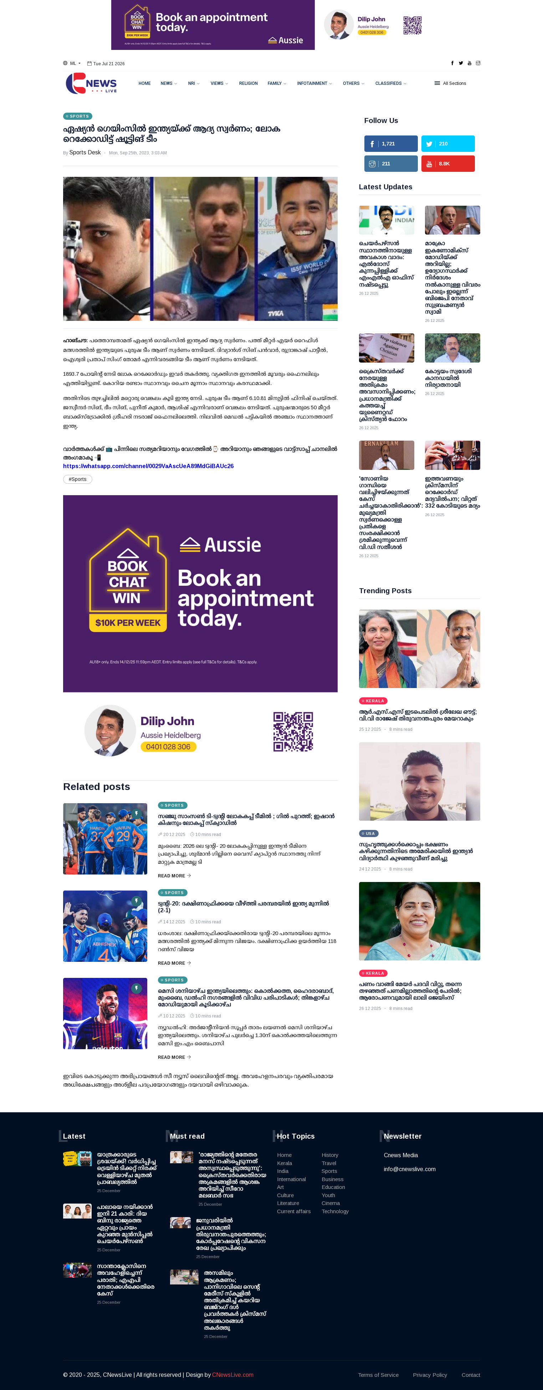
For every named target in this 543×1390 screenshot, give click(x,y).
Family (275, 83)
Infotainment (312, 83)
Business (333, 1179)
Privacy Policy (430, 1375)
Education (333, 1187)
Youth (328, 1195)
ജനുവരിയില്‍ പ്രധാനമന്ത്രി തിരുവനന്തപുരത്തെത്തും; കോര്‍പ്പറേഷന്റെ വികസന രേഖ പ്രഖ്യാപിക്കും (231, 1234)
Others (351, 83)
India (282, 1171)
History (330, 1155)
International (291, 1179)
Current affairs (294, 1211)
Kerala (284, 1163)
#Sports (78, 479)
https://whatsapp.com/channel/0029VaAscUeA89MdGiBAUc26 (148, 466)
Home (145, 83)
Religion (248, 83)
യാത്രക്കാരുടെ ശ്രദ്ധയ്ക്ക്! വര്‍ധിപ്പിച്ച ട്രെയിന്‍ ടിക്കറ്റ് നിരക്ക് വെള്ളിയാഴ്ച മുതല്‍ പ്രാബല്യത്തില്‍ (127, 1168)
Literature (288, 1203)
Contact (471, 1375)
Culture (285, 1195)
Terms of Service (378, 1375)
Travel (329, 1163)
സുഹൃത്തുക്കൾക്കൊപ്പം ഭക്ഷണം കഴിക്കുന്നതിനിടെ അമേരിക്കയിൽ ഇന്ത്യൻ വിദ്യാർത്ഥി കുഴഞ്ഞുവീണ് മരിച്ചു (416, 851)
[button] (72, 63)
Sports (329, 1171)
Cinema (331, 1203)
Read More (174, 875)
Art (280, 1187)
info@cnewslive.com (410, 1169)
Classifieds (388, 83)
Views (217, 83)
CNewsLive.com (232, 1375)
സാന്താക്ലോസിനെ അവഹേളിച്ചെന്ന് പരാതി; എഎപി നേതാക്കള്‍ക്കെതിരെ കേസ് (125, 1280)
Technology (335, 1211)
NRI (191, 83)
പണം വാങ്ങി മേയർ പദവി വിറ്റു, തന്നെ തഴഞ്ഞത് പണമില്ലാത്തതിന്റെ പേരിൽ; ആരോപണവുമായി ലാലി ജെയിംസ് (410, 991)
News (167, 83)
